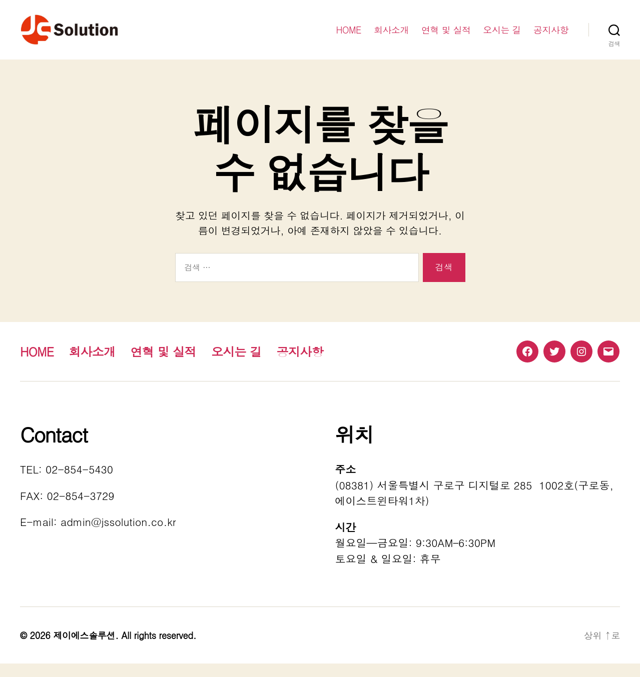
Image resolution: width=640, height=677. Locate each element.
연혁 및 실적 (446, 36)
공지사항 (550, 36)
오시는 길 (502, 36)
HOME (348, 36)
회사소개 (391, 36)
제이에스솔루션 (84, 648)
